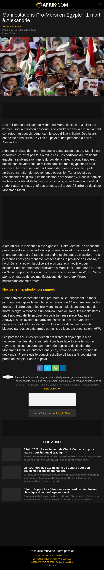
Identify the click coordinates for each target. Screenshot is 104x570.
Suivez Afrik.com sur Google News (52, 413)
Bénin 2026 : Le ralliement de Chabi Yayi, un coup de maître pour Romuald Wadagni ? (59, 451)
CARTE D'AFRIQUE (44, 556)
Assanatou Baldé (11, 26)
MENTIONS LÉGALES (62, 559)
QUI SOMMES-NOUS (42, 559)
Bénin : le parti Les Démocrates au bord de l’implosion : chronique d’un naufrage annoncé (61, 491)
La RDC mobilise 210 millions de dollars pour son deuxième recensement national (57, 469)
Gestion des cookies (64, 562)
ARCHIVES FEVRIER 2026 (42, 562)
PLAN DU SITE (61, 556)
